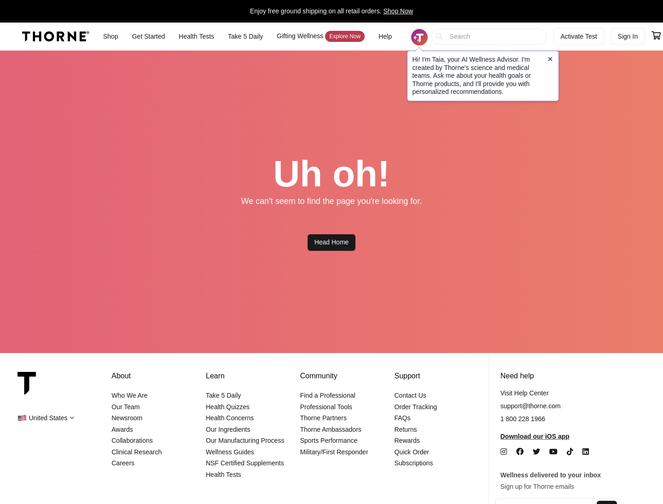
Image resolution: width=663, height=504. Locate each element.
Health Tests (223, 474)
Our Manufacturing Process (245, 440)
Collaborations (132, 440)
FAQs (403, 418)
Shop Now (398, 11)
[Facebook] (519, 452)
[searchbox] (489, 37)
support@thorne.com (530, 406)
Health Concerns (230, 418)
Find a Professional (327, 395)
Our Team (125, 407)
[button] (45, 418)
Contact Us (410, 395)
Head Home (331, 242)
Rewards (407, 440)
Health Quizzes (228, 407)
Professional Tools (326, 407)
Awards (122, 429)
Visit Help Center (524, 393)
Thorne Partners (323, 418)
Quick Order (412, 452)
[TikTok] (570, 452)
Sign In (628, 36)
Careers (122, 463)
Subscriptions (414, 463)
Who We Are (129, 395)
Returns (406, 429)
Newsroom (126, 418)
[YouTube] (553, 452)
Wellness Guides (230, 452)
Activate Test (578, 36)
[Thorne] (55, 36)
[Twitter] (536, 452)
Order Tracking (416, 407)
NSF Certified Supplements (245, 463)
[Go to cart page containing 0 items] (656, 36)
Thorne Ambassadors (330, 429)
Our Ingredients (228, 429)
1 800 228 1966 (522, 419)
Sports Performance (329, 440)
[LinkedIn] (585, 452)
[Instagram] (503, 452)
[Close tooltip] (550, 59)
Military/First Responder (334, 452)
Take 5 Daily (223, 395)
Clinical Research (136, 452)
